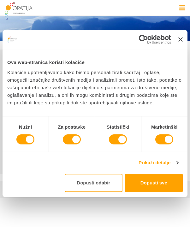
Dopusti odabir (93, 182)
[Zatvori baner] (180, 39)
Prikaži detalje (155, 162)
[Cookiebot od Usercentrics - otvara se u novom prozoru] (143, 39)
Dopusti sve (153, 182)
